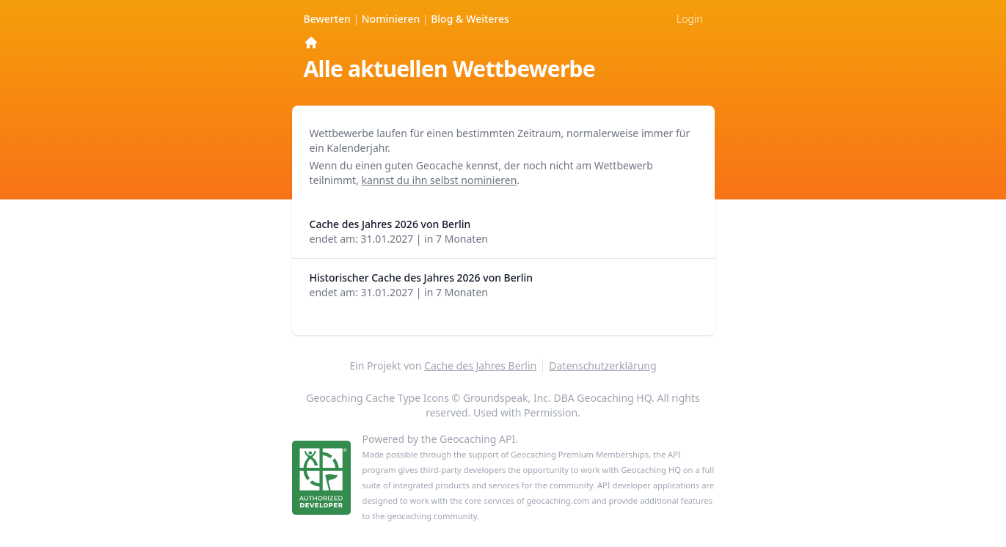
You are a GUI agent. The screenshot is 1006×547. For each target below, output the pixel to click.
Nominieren (392, 19)
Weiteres (470, 19)
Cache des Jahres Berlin (480, 365)
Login (689, 19)
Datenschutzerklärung (602, 365)
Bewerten (329, 19)
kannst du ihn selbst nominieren (439, 180)
